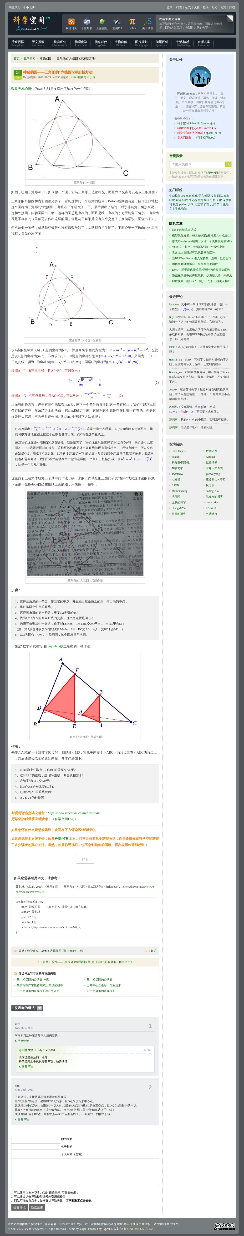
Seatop (175, 456)
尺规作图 (55, 950)
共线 (80, 950)
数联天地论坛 (21, 89)
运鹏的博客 (179, 502)
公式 (188, 7)
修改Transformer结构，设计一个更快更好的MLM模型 (205, 241)
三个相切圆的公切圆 (99, 979)
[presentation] (128, 350)
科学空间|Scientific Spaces (31, 23)
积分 (175, 204)
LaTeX (132, 23)
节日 (219, 204)
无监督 (198, 204)
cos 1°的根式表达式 (184, 229)
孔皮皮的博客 (214, 496)
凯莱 (172, 347)
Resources (204, 43)
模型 (213, 195)
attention (186, 195)
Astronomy (38, 43)
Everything (17, 43)
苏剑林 (23, 1050)
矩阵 (178, 200)
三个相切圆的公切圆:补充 (33, 979)
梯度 (172, 200)
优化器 (192, 200)
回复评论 (23, 1041)
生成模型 (175, 195)
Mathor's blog (180, 491)
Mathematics (59, 43)
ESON (175, 485)
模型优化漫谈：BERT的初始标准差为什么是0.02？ (204, 235)
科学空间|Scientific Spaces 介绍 (196, 123)
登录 (170, 7)
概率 (226, 195)
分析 (213, 200)
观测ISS (117, 23)
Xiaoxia (210, 456)
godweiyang (213, 474)
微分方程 (203, 200)
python (183, 204)
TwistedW (177, 474)
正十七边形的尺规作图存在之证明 (38, 991)
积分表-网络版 (181, 462)
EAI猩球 (211, 508)
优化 (195, 195)
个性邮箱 (86, 23)
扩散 (206, 204)
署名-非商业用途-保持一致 (140, 1224)
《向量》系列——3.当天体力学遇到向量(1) (67, 962)
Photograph (141, 43)
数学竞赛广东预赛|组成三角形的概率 (40, 985)
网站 (220, 195)
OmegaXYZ (179, 508)
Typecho (107, 1229)
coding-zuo (212, 491)
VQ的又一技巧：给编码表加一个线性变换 (198, 247)
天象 (197, 7)
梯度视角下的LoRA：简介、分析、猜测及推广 (201, 281)
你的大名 (66, 1139)
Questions (162, 43)
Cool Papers (178, 451)
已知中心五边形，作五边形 (113, 962)
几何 (213, 204)
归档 (232, 7)
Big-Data (101, 43)
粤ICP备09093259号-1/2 (137, 1229)
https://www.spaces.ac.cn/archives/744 (74, 813)
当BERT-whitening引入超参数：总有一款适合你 (201, 258)
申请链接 (211, 513)
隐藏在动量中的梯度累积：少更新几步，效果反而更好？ (208, 275)
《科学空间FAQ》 (64, 819)
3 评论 (153, 950)
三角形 (71, 950)
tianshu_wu (175, 359)
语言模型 (204, 195)
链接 (205, 7)
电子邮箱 (66, 1146)
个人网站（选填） (72, 1154)
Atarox (173, 389)
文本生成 (175, 208)
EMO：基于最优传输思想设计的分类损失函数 (201, 269)
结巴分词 (212, 172)
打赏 (179, 7)
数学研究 (29, 58)
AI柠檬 (176, 479)
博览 (223, 7)
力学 (191, 204)
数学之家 (177, 468)
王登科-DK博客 (215, 479)
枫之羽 (210, 485)
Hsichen (173, 304)
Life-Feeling (183, 43)
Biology (121, 43)
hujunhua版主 (56, 646)
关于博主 (147, 23)
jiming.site (212, 502)
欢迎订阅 (71, 23)
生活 (226, 204)
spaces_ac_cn (213, 133)
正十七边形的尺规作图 (101, 991)
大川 (172, 329)
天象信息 (102, 23)
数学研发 (211, 451)
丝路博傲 (211, 462)
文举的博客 (179, 513)
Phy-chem (81, 43)
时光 (214, 7)
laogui (82, 1229)
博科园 (176, 496)
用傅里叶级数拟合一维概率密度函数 (195, 264)
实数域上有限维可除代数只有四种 (193, 252)
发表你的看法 (29, 1008)
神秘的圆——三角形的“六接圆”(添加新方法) (58, 72)
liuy (171, 317)
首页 (17, 58)
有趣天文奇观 (214, 468)
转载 (185, 200)
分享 (58, 839)
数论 (184, 208)
